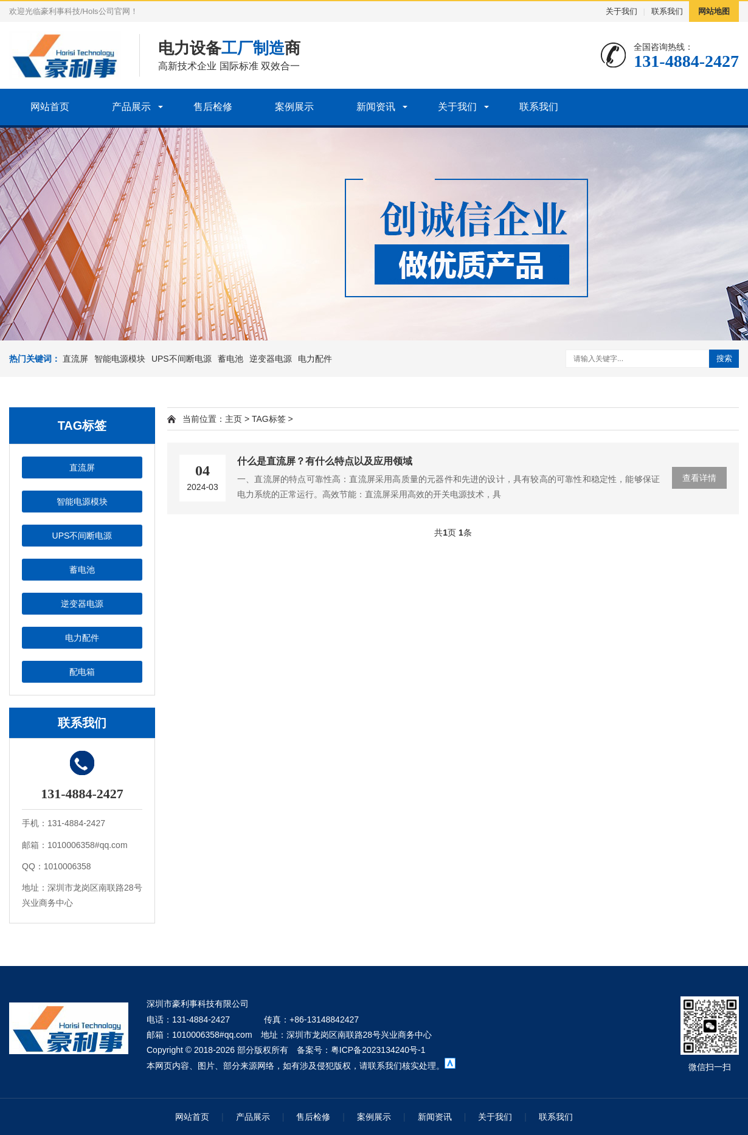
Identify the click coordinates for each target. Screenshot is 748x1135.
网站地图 (714, 11)
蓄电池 (230, 359)
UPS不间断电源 (181, 359)
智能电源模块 (119, 359)
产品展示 (131, 107)
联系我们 (667, 11)
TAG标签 (269, 419)
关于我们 (621, 11)
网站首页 (49, 107)
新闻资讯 (375, 107)
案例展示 (294, 107)
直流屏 (75, 359)
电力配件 (315, 359)
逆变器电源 (270, 359)
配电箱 (82, 672)
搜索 (724, 358)
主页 (233, 419)
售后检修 (212, 107)
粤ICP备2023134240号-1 (378, 1050)
